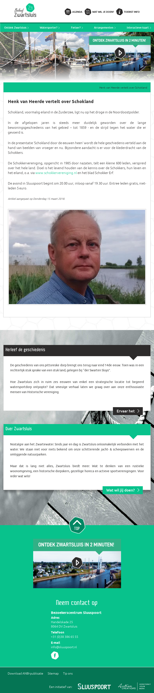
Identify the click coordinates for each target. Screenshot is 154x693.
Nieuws (91, 87)
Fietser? (76, 27)
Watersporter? (48, 27)
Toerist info (132, 11)
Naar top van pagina (77, 524)
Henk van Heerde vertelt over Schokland (123, 87)
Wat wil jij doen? (120, 490)
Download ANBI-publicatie (25, 673)
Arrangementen (103, 27)
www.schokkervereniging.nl (56, 173)
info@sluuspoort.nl (64, 647)
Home (79, 87)
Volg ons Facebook (55, 655)
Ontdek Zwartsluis (15, 27)
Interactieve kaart (138, 27)
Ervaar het (126, 411)
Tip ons (68, 673)
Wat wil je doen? (103, 11)
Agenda (77, 11)
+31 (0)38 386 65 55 (64, 637)
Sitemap (53, 673)
